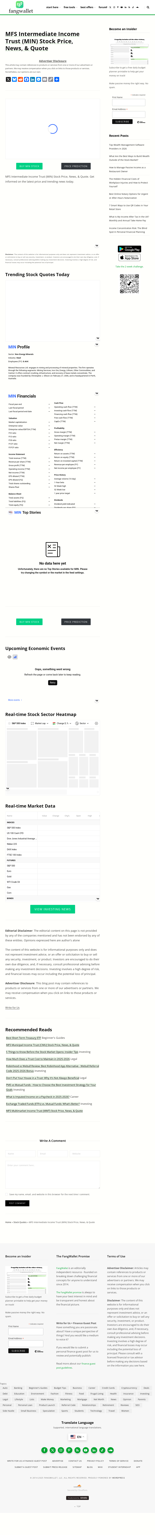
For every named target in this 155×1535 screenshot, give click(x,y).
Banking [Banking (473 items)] (18, 1387)
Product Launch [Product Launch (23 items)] (47, 1404)
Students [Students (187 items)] (79, 1410)
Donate (24, 1468)
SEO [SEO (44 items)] (137, 1404)
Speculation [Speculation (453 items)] (49, 1410)
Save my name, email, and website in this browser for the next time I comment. (49, 1194)
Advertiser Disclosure (52, 61)
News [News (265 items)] (113, 1399)
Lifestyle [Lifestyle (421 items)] (19, 1399)
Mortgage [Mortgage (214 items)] (82, 1399)
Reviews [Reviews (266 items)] (125, 1404)
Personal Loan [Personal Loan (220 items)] (25, 1404)
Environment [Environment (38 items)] (37, 1393)
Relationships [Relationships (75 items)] (89, 1404)
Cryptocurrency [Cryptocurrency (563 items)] (129, 1387)
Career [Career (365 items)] (92, 1387)
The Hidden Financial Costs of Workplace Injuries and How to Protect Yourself (128, 182)
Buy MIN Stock (29, 166)
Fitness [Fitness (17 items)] (68, 1393)
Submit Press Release (79, 1468)
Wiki (127, 1468)
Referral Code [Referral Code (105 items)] (69, 1404)
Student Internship (72, 1474)
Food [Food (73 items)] (81, 1393)
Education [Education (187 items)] (19, 1393)
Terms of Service (130, 1462)
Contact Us (83, 1462)
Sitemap (103, 1468)
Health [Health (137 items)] (113, 1393)
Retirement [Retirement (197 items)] (108, 1404)
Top (77, 1514)
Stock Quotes (20, 1222)
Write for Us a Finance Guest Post (31, 1462)
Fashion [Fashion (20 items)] (55, 1393)
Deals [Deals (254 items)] (146, 1387)
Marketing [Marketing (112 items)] (65, 1399)
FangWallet (62, 1268)
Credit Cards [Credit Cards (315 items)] (108, 1387)
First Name (117, 97)
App (93, 1474)
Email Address (120, 109)
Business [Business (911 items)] (77, 1387)
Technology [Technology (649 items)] (96, 1410)
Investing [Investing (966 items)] (144, 1393)
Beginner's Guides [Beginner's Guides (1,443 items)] (38, 1387)
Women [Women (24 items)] (125, 1410)
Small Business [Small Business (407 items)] (28, 1410)
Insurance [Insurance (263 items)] (128, 1393)
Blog (116, 1468)
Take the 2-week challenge (129, 266)
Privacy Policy (105, 1462)
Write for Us (13, 1007)
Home (8, 1222)
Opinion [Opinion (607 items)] (127, 1399)
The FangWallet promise (70, 1292)
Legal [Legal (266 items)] (5, 1399)
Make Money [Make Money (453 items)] (47, 1399)
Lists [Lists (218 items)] (32, 1399)
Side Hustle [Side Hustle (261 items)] (8, 1410)
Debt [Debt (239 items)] (5, 1393)
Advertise (64, 1462)
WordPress (118, 1485)
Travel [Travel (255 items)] (112, 1410)
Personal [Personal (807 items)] (7, 1404)
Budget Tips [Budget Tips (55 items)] (60, 1387)
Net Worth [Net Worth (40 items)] (99, 1399)
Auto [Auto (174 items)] (5, 1387)
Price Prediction (76, 166)
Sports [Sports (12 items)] (64, 1410)
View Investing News (53, 909)
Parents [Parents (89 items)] (142, 1399)
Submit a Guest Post (48, 1468)
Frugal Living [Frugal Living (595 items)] (97, 1393)
